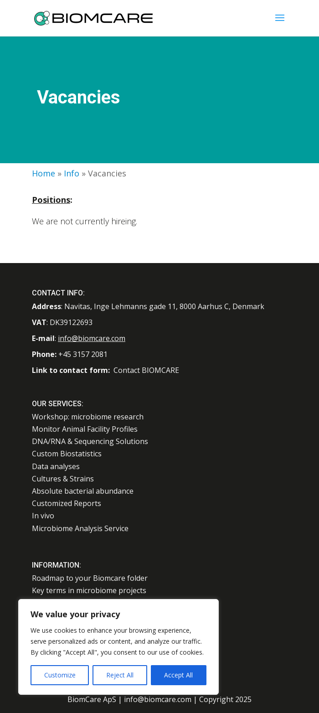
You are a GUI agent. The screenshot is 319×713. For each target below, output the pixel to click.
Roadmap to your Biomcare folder (90, 578)
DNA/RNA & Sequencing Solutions (90, 441)
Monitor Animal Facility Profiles (85, 429)
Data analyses (56, 466)
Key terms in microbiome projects (89, 590)
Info (71, 173)
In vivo (43, 516)
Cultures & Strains (63, 479)
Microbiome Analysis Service (80, 528)
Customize (60, 675)
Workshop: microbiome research (88, 417)
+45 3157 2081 (83, 354)
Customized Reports (66, 503)
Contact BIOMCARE (146, 370)
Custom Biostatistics (67, 454)
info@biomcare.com (91, 338)
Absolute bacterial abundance (83, 491)
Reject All (120, 675)
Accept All (178, 675)
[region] (118, 647)
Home (43, 173)
